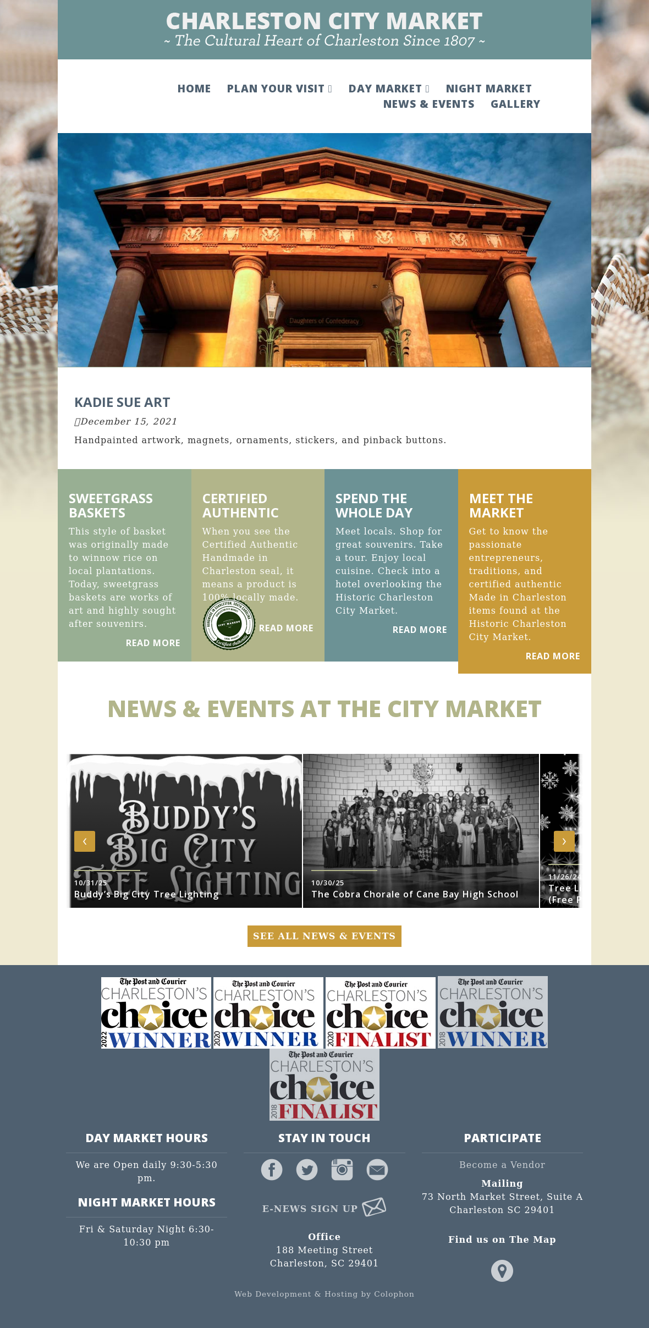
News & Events (428, 104)
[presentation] (84, 841)
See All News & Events (324, 937)
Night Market (488, 88)
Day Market (388, 88)
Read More (153, 643)
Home (194, 88)
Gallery (515, 104)
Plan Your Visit (279, 88)
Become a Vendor (502, 1165)
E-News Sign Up (324, 1209)
